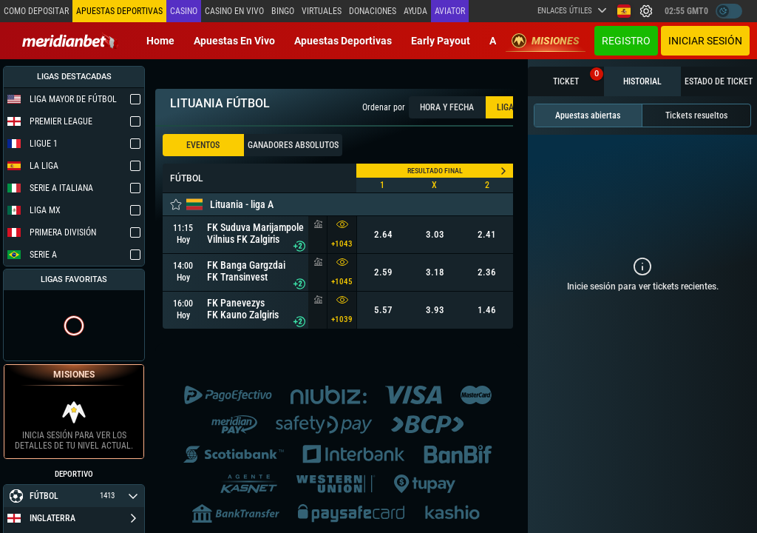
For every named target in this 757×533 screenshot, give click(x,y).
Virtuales (322, 11)
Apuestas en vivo (234, 41)
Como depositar (36, 11)
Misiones (546, 40)
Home (160, 41)
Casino (183, 11)
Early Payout (440, 41)
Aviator (450, 11)
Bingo (282, 11)
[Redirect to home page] (70, 40)
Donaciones (372, 11)
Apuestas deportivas (343, 41)
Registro (626, 41)
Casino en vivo (234, 11)
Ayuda (415, 11)
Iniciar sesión (705, 41)
